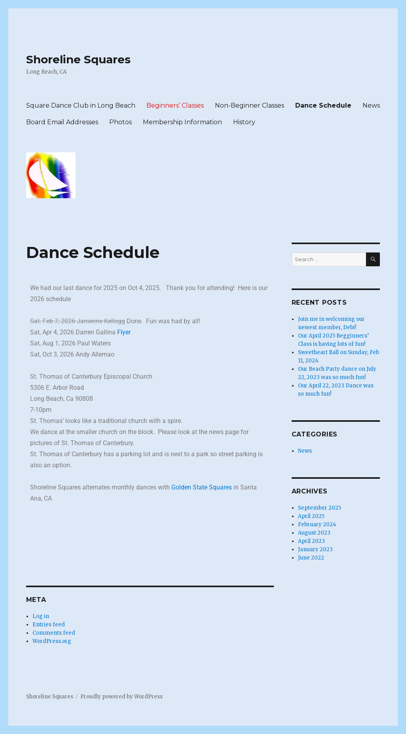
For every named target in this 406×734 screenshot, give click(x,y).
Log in (40, 616)
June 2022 (311, 557)
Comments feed (53, 633)
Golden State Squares (201, 487)
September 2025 (319, 508)
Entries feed (48, 624)
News (371, 105)
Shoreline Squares (78, 59)
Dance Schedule (323, 105)
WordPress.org (51, 641)
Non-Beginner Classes (249, 105)
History (244, 122)
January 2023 (315, 549)
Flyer (124, 332)
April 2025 (311, 516)
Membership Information (182, 122)
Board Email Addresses (62, 122)
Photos (120, 122)
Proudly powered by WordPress (121, 696)
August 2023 (314, 532)
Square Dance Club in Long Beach (80, 105)
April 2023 (311, 541)
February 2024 (317, 524)
